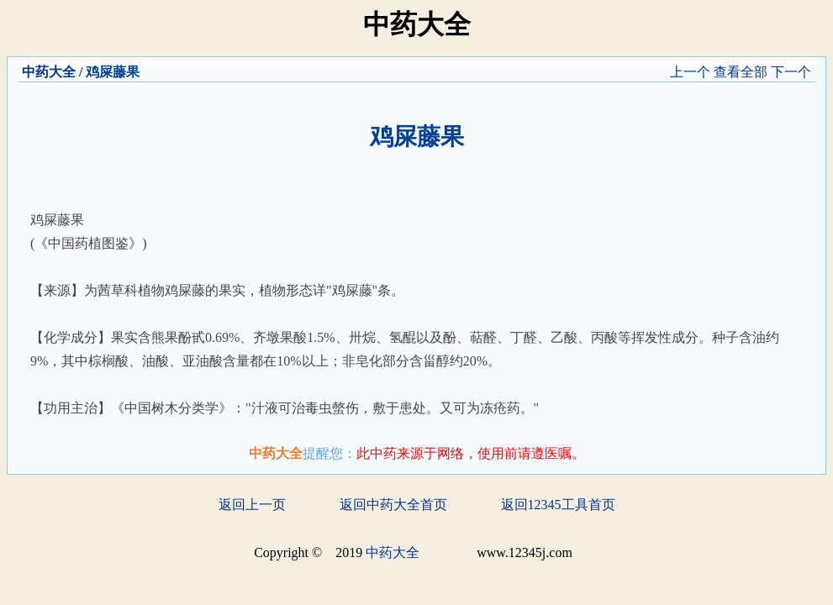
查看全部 (740, 72)
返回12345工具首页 (558, 504)
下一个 (791, 72)
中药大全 (49, 72)
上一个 (690, 72)
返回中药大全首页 (393, 504)
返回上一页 (252, 504)
